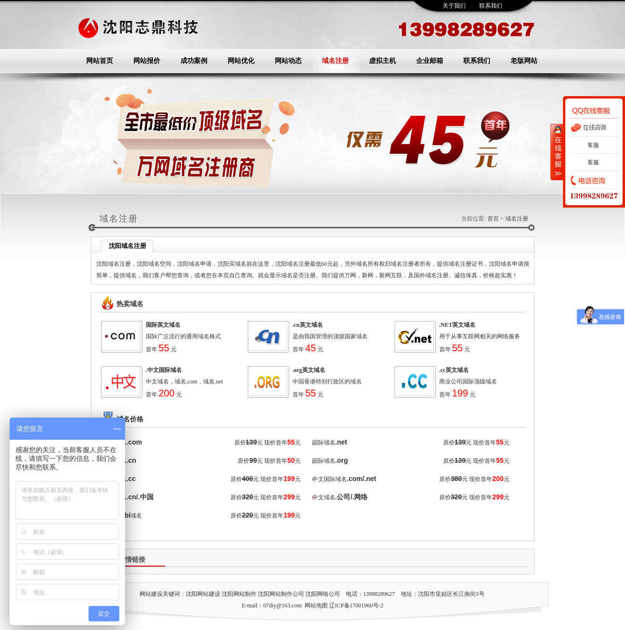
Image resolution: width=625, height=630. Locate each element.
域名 (203, 336)
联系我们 (490, 5)
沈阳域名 (148, 263)
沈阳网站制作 (239, 594)
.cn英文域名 (308, 324)
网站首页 (99, 60)
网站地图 (316, 605)
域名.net (213, 381)
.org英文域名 (309, 370)
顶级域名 (485, 381)
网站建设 (151, 594)
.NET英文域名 (457, 324)
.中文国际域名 (164, 370)
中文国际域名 (329, 479)
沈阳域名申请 (194, 263)
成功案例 (193, 60)
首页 (493, 218)
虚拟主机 (382, 60)
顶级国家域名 (350, 336)
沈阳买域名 (231, 263)
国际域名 (323, 442)
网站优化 (241, 60)
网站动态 (288, 60)
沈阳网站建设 (203, 594)
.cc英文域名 (454, 370)
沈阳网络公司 (323, 594)
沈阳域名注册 (113, 263)
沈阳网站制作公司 (281, 594)
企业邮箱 (429, 60)
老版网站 (523, 60)
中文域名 (157, 381)
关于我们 (454, 5)
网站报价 (146, 60)
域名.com (186, 381)
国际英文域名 (163, 324)
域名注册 (335, 60)
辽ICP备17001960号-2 (356, 605)
